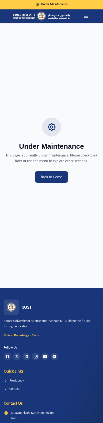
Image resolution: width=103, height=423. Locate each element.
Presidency (14, 380)
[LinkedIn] (26, 356)
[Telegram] (54, 356)
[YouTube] (45, 356)
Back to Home (51, 177)
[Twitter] (17, 356)
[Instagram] (35, 356)
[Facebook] (7, 356)
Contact (12, 389)
